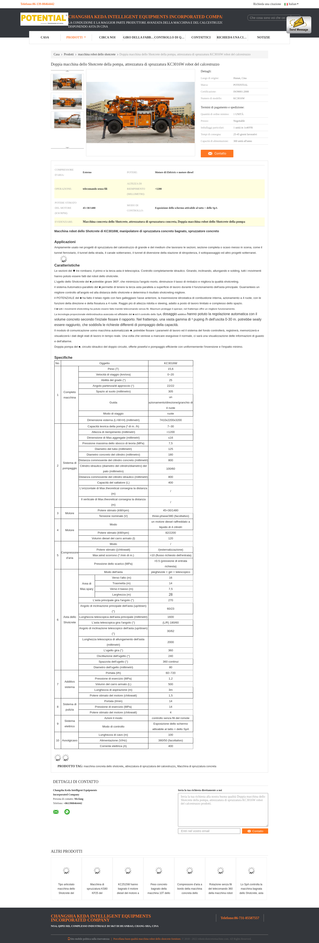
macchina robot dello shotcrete (96, 54)
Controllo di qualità (170, 37)
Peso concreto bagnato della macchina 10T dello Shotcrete (159, 891)
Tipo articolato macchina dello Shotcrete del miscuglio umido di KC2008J (66, 893)
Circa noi (107, 37)
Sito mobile (75, 938)
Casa (45, 37)
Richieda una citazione (267, 4)
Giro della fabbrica (138, 37)
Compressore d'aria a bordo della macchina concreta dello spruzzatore (189, 891)
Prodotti (76, 37)
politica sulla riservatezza (96, 938)
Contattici (201, 37)
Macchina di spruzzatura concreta (196, 766)
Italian (294, 4)
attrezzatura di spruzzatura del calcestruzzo (150, 766)
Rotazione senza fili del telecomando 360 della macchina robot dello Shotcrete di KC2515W (220, 893)
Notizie (263, 37)
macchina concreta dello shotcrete (103, 766)
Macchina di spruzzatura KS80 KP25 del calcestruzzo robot (97, 891)
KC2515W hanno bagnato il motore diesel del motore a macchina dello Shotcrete (128, 893)
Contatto (220, 153)
